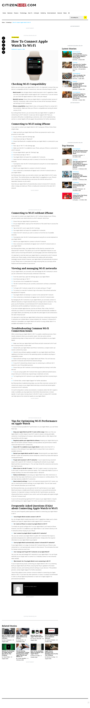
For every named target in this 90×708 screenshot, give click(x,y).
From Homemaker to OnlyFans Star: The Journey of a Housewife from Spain (80, 96)
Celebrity (43, 13)
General (59, 13)
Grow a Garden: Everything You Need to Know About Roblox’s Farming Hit (80, 56)
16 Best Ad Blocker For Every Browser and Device (79, 186)
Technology (23, 13)
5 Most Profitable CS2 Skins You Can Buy (79, 75)
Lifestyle (36, 13)
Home (4, 13)
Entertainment (51, 13)
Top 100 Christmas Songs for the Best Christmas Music (80, 152)
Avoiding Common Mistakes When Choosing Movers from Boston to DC (79, 85)
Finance (16, 13)
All (69, 13)
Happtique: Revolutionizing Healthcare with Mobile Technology (80, 176)
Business (10, 13)
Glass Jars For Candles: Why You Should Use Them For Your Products (80, 66)
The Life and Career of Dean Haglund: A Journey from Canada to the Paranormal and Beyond (80, 164)
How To (30, 13)
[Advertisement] (30, 32)
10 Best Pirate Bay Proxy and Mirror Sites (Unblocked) (80, 197)
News (65, 13)
